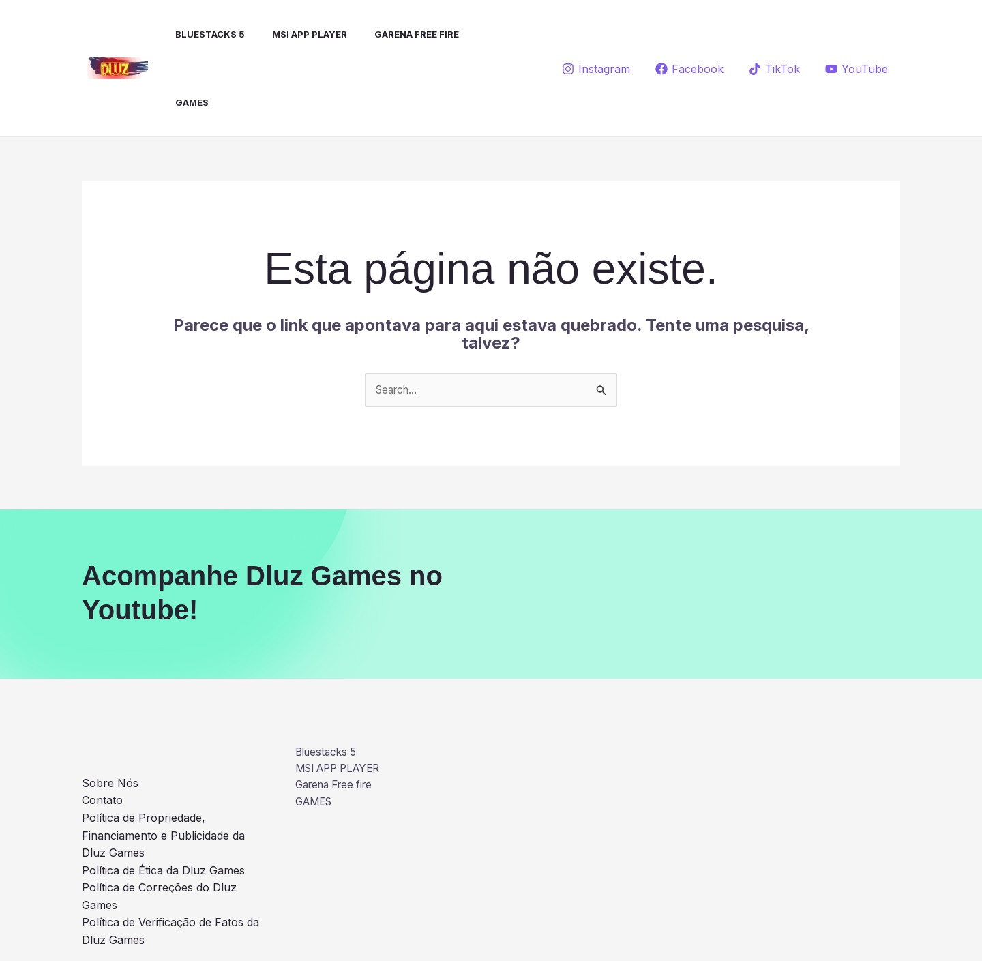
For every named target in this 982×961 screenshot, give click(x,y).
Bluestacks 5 (196, 34)
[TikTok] (774, 35)
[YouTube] (856, 35)
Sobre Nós (110, 715)
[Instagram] (596, 35)
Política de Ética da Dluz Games (163, 803)
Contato (102, 733)
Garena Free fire (392, 34)
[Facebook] (689, 35)
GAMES (473, 34)
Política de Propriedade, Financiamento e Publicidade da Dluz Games (163, 767)
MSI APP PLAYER (290, 34)
